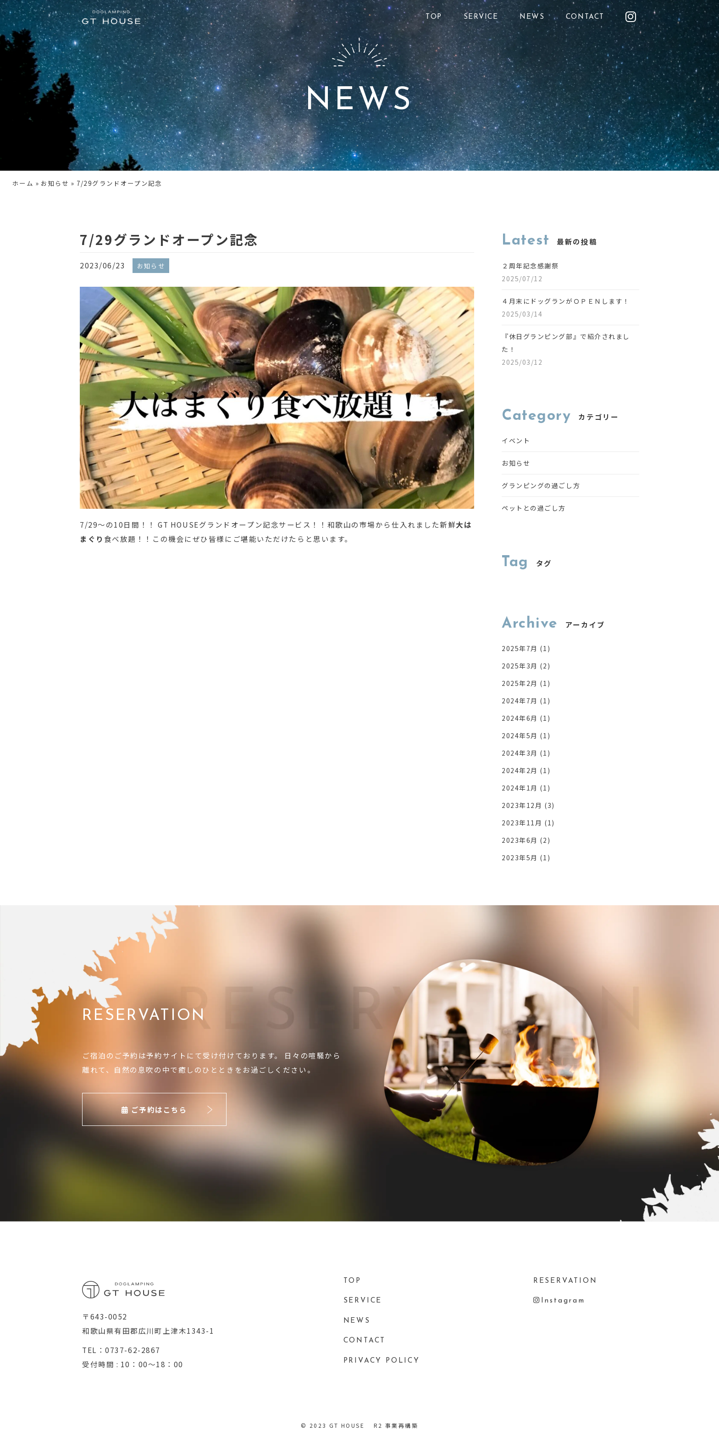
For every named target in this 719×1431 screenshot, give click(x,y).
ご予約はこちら (155, 1109)
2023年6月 (520, 840)
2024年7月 (520, 700)
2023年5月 (520, 857)
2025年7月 (520, 648)
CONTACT (585, 17)
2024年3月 (520, 752)
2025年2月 (520, 683)
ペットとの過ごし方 (534, 507)
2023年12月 (522, 805)
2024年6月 (520, 718)
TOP (434, 17)
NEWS (532, 17)
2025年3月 (520, 665)
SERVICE (481, 17)
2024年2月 (520, 770)
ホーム (22, 183)
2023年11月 (522, 822)
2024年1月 (520, 787)
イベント (516, 440)
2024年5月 (520, 735)
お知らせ (55, 183)
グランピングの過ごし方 (541, 485)
